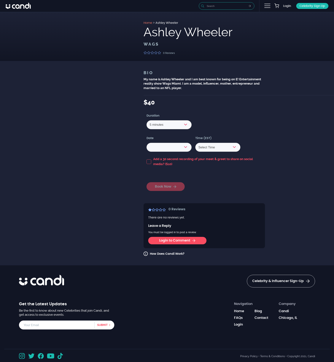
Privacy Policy (249, 356)
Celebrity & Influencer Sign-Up (281, 281)
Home (239, 311)
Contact (261, 318)
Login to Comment (177, 240)
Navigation (243, 304)
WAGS (151, 44)
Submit (102, 325)
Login (287, 5)
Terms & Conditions (272, 356)
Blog (258, 311)
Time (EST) (203, 138)
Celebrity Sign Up (312, 5)
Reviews (169, 53)
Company (287, 304)
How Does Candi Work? (167, 253)
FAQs (238, 318)
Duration (153, 115)
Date (150, 138)
